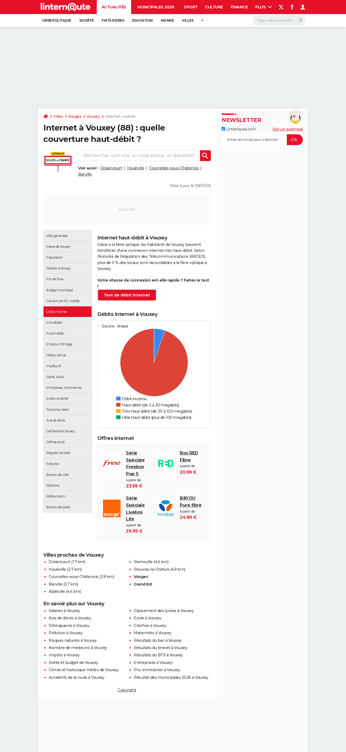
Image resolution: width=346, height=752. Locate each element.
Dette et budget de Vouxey (73, 662)
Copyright (127, 690)
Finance (239, 7)
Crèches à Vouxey (150, 625)
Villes (187, 20)
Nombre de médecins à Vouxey (78, 647)
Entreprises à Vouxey (153, 662)
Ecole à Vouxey (147, 618)
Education (142, 20)
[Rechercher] (279, 20)
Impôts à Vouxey (64, 655)
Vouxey (93, 116)
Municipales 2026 (155, 7)
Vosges (74, 116)
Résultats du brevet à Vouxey (160, 647)
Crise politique (56, 20)
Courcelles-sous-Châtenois (174, 168)
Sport (191, 7)
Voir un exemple (287, 129)
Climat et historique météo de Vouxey (83, 669)
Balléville (57, 591)
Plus (263, 7)
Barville (85, 174)
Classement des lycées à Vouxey (164, 610)
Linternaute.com (239, 129)
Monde (167, 20)
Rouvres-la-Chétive (151, 569)
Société (86, 20)
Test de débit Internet (127, 295)
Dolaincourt (111, 168)
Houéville (135, 168)
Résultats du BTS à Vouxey (158, 655)
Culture (214, 7)
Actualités (114, 7)
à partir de (138, 469)
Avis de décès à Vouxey (70, 618)
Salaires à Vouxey (64, 610)
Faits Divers (113, 20)
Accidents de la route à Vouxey (76, 677)
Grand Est (143, 584)
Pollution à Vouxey (65, 632)
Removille (143, 561)
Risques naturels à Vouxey (73, 640)
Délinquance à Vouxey (69, 625)
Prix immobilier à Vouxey (157, 669)
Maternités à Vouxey (152, 632)
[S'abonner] (262, 139)
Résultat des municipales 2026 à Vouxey (171, 677)
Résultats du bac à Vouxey (158, 640)
